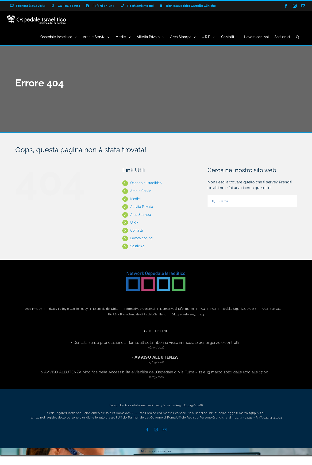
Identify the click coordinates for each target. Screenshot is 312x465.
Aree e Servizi (141, 191)
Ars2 (128, 405)
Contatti (136, 230)
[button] (297, 36)
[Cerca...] (252, 201)
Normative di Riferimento (177, 308)
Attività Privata (141, 207)
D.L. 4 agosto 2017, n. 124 (188, 314)
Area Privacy (33, 308)
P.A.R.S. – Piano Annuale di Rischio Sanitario (137, 314)
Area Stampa (140, 215)
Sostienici (137, 246)
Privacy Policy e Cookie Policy (67, 308)
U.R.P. (134, 222)
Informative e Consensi (139, 308)
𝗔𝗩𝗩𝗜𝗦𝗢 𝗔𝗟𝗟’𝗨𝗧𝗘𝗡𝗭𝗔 (156, 357)
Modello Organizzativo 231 (238, 308)
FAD (213, 308)
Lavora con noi (141, 238)
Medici (135, 199)
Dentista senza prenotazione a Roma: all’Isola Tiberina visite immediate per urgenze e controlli (156, 342)
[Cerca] (213, 201)
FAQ (202, 308)
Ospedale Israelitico (146, 183)
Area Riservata (271, 308)
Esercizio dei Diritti (105, 308)
